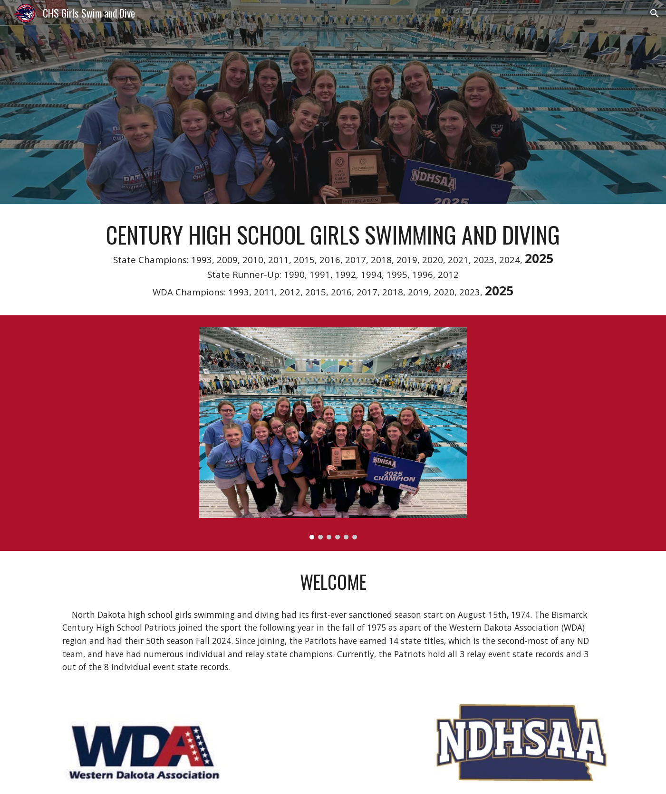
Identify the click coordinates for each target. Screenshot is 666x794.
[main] (332, 260)
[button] (654, 13)
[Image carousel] (332, 433)
